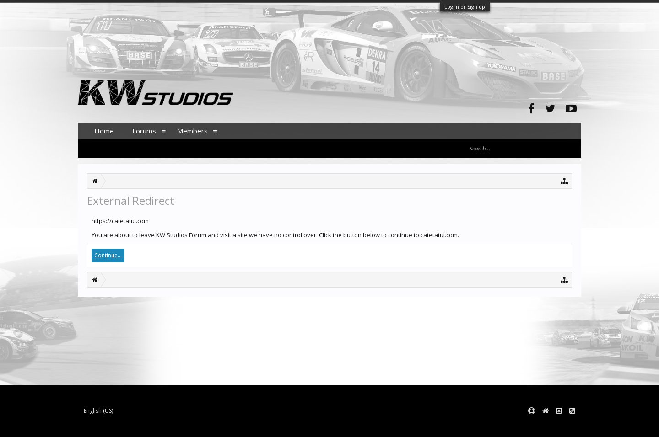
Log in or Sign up (464, 6)
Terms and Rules (558, 425)
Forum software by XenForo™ (147, 425)
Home (104, 130)
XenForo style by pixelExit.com (257, 425)
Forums (144, 130)
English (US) (98, 411)
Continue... (108, 255)
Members (192, 130)
